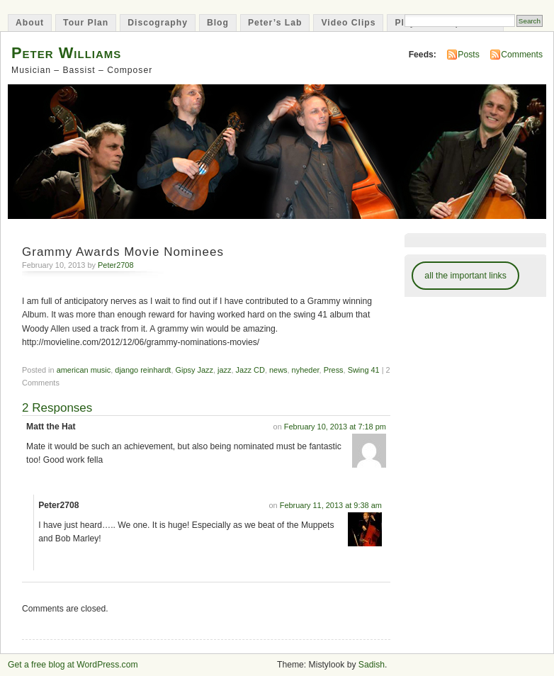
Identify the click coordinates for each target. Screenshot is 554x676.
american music (84, 370)
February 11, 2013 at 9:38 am (331, 505)
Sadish (371, 665)
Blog (218, 23)
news (278, 370)
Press (334, 370)
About (30, 23)
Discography (158, 23)
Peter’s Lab (275, 23)
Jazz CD (250, 370)
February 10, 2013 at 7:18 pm (335, 426)
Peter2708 (115, 265)
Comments (522, 55)
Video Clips (348, 23)
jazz (224, 370)
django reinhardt (143, 370)
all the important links (465, 276)
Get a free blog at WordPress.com (73, 665)
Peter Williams (66, 53)
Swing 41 (364, 370)
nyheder (306, 370)
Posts (468, 55)
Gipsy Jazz (194, 370)
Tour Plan (85, 23)
